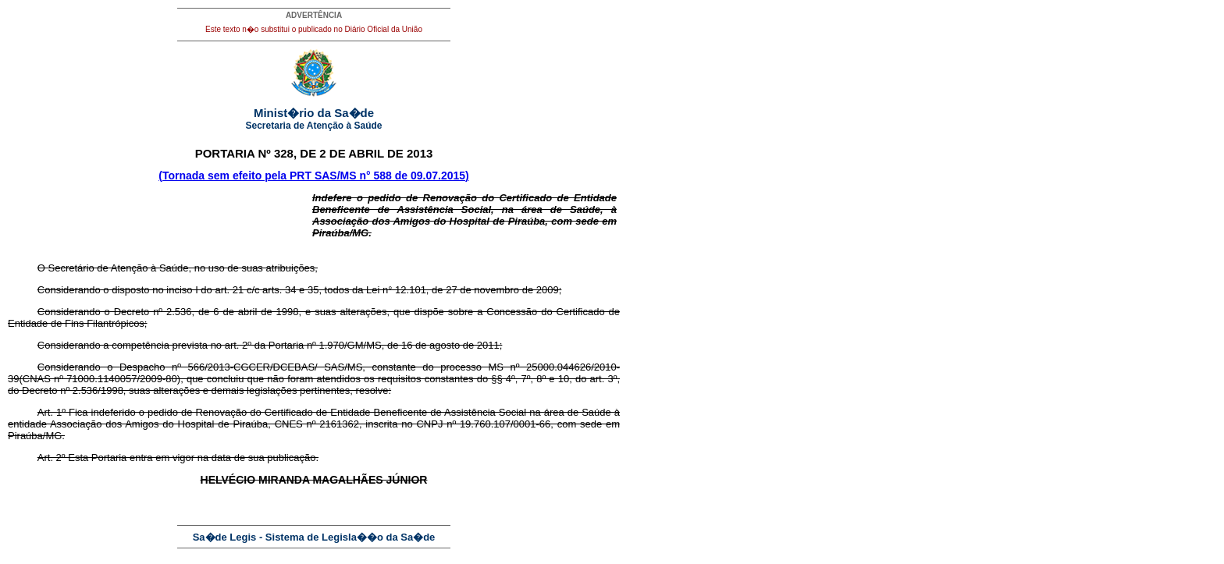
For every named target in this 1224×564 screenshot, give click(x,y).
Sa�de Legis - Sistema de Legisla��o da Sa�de (314, 537)
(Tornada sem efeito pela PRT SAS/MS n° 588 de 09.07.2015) (313, 175)
